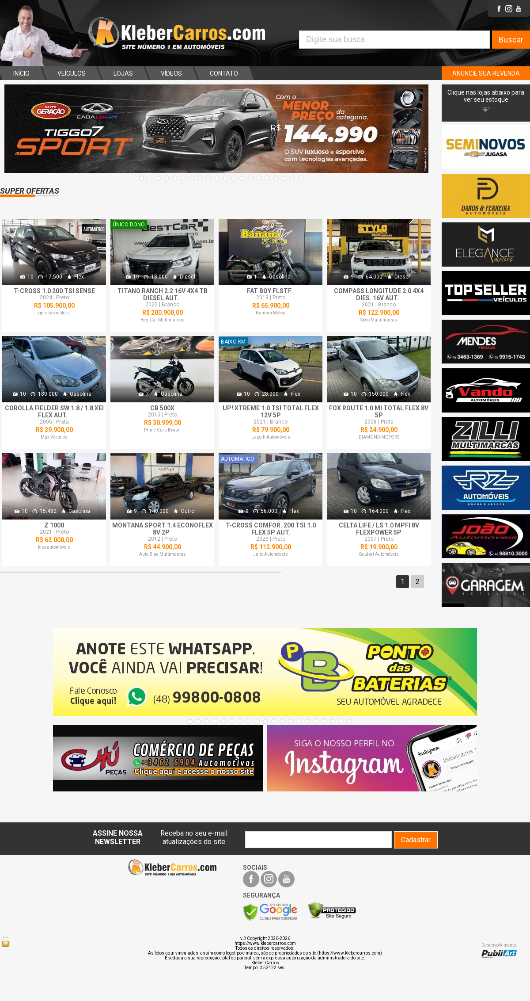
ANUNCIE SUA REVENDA (486, 73)
